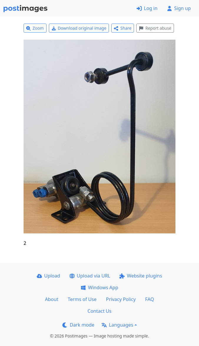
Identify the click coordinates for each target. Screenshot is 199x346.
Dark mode (78, 325)
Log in (147, 8)
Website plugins (141, 276)
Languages (117, 325)
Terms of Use (82, 299)
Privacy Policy (121, 299)
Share (122, 28)
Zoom (35, 28)
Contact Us (99, 311)
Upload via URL (89, 276)
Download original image (79, 28)
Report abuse (155, 28)
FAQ (149, 299)
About (51, 299)
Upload (48, 276)
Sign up (179, 8)
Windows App (99, 287)
